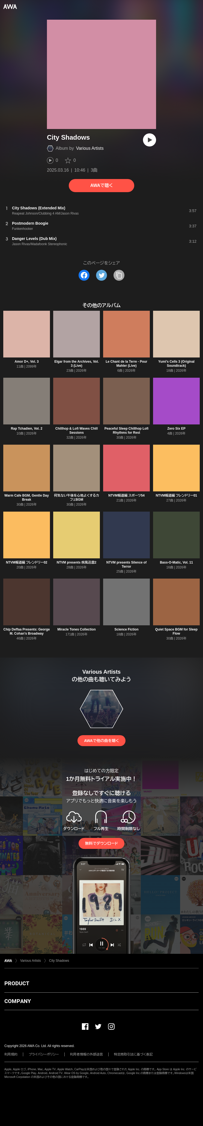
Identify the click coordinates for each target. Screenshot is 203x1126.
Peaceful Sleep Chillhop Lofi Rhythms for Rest (126, 431)
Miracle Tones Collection (76, 629)
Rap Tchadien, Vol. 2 (27, 428)
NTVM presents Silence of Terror (126, 564)
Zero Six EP (176, 428)
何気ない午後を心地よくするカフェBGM (76, 498)
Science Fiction (126, 629)
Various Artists (90, 148)
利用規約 (10, 1054)
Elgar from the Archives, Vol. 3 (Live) (76, 364)
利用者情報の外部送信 (86, 1054)
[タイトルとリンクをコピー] (119, 275)
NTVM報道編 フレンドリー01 (176, 495)
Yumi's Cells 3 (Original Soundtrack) (176, 364)
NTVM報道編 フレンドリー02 (26, 562)
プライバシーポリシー (44, 1054)
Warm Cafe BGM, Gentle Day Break (26, 498)
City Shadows (59, 961)
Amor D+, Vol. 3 (26, 361)
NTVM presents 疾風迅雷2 (76, 562)
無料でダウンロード (101, 843)
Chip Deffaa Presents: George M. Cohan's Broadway (26, 631)
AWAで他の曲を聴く (101, 740)
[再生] (149, 139)
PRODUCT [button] (16, 983)
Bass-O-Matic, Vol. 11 (176, 562)
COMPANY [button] (17, 1001)
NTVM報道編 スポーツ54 (126, 495)
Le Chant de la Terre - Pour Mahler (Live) (126, 364)
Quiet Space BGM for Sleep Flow (176, 631)
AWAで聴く (101, 185)
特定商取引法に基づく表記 (133, 1054)
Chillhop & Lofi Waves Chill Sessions (76, 431)
